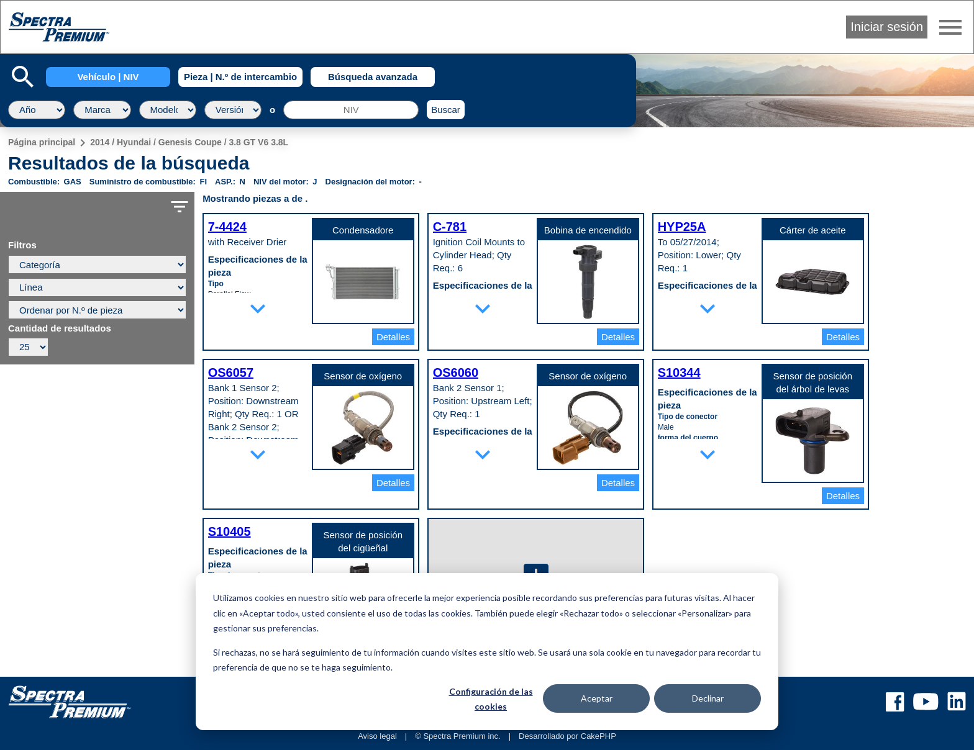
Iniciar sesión (886, 27)
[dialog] (487, 651)
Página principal (41, 142)
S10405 (229, 531)
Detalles (393, 337)
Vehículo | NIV (108, 76)
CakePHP (598, 736)
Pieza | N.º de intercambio (240, 76)
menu (950, 27)
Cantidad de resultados (59, 328)
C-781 (450, 226)
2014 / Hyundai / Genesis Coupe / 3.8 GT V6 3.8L (189, 142)
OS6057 (230, 372)
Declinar (708, 698)
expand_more (258, 308)
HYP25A (682, 226)
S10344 (679, 372)
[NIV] (351, 110)
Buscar (445, 109)
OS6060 (455, 372)
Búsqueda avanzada (372, 76)
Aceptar (596, 698)
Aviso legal (377, 736)
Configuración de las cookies (491, 699)
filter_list (179, 207)
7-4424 (227, 226)
